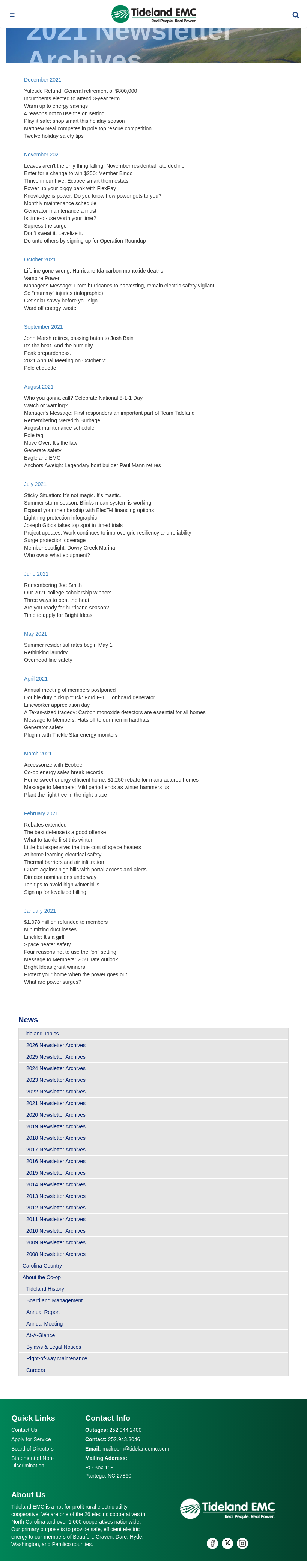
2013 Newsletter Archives (56, 1196)
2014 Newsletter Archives (56, 1184)
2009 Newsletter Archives (56, 1242)
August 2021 (39, 387)
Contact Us (24, 1430)
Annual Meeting (44, 1324)
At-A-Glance (40, 1335)
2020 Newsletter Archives (56, 1115)
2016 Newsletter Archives (56, 1161)
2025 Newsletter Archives (56, 1057)
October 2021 (40, 259)
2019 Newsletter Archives (56, 1126)
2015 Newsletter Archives (56, 1173)
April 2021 (36, 679)
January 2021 (40, 911)
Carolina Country (42, 1266)
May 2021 (35, 634)
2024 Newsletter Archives (56, 1068)
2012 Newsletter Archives (56, 1208)
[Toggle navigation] (12, 13)
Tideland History (45, 1289)
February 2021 (41, 813)
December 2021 (43, 80)
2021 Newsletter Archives (56, 1103)
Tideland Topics (41, 1034)
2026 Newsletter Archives (56, 1045)
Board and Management (54, 1300)
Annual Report (43, 1312)
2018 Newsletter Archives (56, 1138)
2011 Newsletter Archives (56, 1219)
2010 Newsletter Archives (56, 1231)
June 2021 (36, 574)
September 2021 (43, 327)
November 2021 (43, 155)
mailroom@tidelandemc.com (135, 1449)
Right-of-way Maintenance (56, 1358)
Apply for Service (31, 1439)
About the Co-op (42, 1277)
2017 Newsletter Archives (56, 1150)
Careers (35, 1370)
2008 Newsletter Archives (56, 1254)
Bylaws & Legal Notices (53, 1347)
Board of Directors (32, 1449)
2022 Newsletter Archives (56, 1092)
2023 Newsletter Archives (56, 1080)
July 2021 (35, 484)
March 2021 (38, 754)
